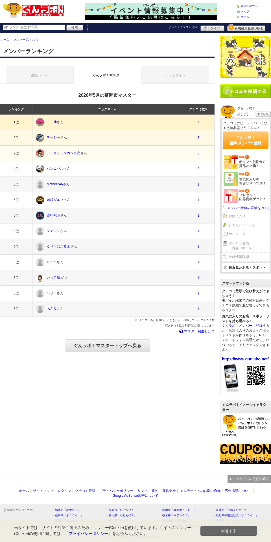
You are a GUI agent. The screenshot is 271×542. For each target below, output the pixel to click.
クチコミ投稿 (85, 491)
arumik (52, 122)
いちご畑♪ (54, 278)
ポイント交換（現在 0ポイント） (244, 245)
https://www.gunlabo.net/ (245, 359)
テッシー (53, 138)
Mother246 (55, 184)
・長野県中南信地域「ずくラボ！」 (235, 515)
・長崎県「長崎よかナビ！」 (231, 509)
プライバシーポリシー (116, 491)
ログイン (212, 27)
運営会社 (169, 491)
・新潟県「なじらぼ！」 (121, 515)
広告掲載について (238, 491)
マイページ (237, 234)
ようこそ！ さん (183, 27)
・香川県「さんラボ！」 (121, 520)
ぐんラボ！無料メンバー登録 (245, 140)
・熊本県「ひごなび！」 (121, 509)
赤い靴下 (53, 216)
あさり (52, 309)
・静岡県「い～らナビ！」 (230, 520)
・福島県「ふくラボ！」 (67, 515)
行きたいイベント (242, 225)
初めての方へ (249, 6)
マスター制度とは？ (196, 331)
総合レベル (39, 75)
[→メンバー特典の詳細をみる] (246, 208)
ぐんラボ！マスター (107, 75)
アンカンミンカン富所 (63, 153)
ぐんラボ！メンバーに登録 (242, 326)
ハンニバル (55, 169)
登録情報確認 (239, 257)
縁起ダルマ (55, 200)
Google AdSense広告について (135, 496)
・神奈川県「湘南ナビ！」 (176, 520)
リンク (142, 491)
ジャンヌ (53, 231)
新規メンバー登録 (246, 27)
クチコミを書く (245, 91)
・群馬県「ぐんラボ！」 (67, 520)
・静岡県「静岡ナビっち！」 (177, 509)
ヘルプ (245, 11)
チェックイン (175, 75)
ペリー (52, 293)
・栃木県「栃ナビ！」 (66, 509)
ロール (52, 262)
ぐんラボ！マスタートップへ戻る (107, 345)
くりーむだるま (58, 247)
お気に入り (237, 216)
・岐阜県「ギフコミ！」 (175, 515)
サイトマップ (43, 491)
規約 (155, 491)
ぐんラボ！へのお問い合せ (200, 491)
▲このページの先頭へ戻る (249, 479)
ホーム (245, 16)
